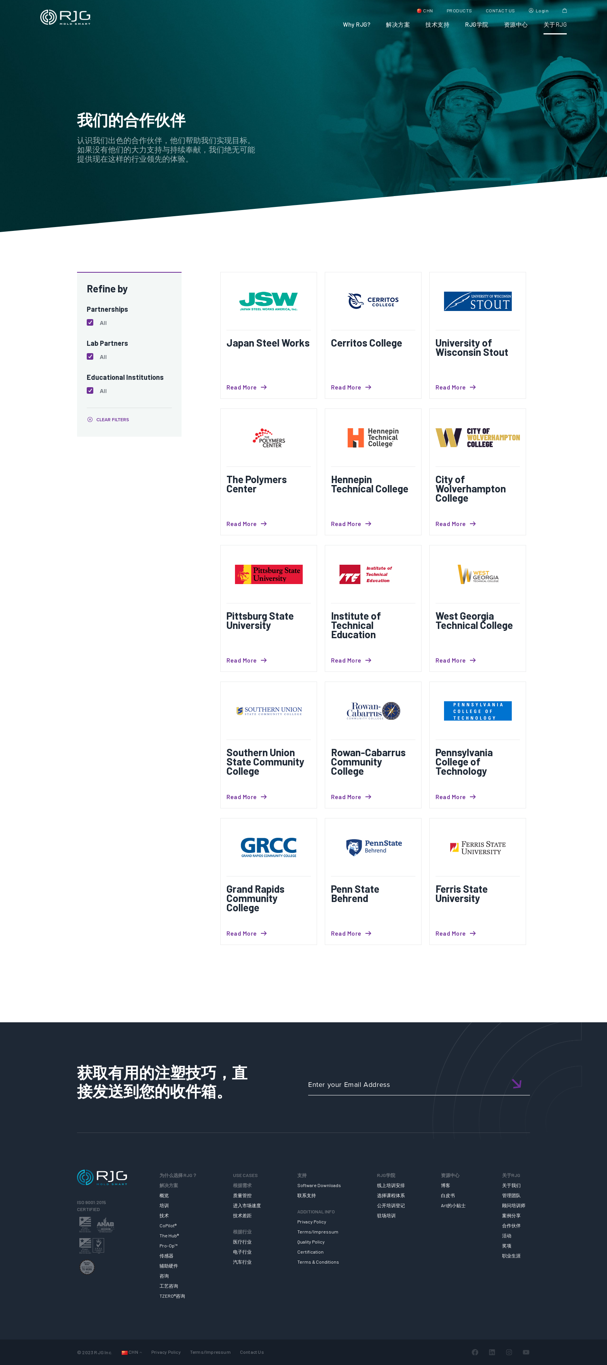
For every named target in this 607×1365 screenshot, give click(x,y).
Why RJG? (356, 24)
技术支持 (437, 24)
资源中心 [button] (516, 24)
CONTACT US (500, 10)
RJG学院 (477, 24)
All (103, 323)
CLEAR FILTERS (112, 419)
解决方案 (398, 24)
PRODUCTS (459, 10)
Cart (564, 10)
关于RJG (555, 24)
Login (542, 10)
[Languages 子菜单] (140, 1352)
